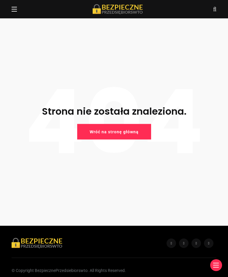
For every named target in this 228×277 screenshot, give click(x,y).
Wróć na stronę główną (114, 131)
